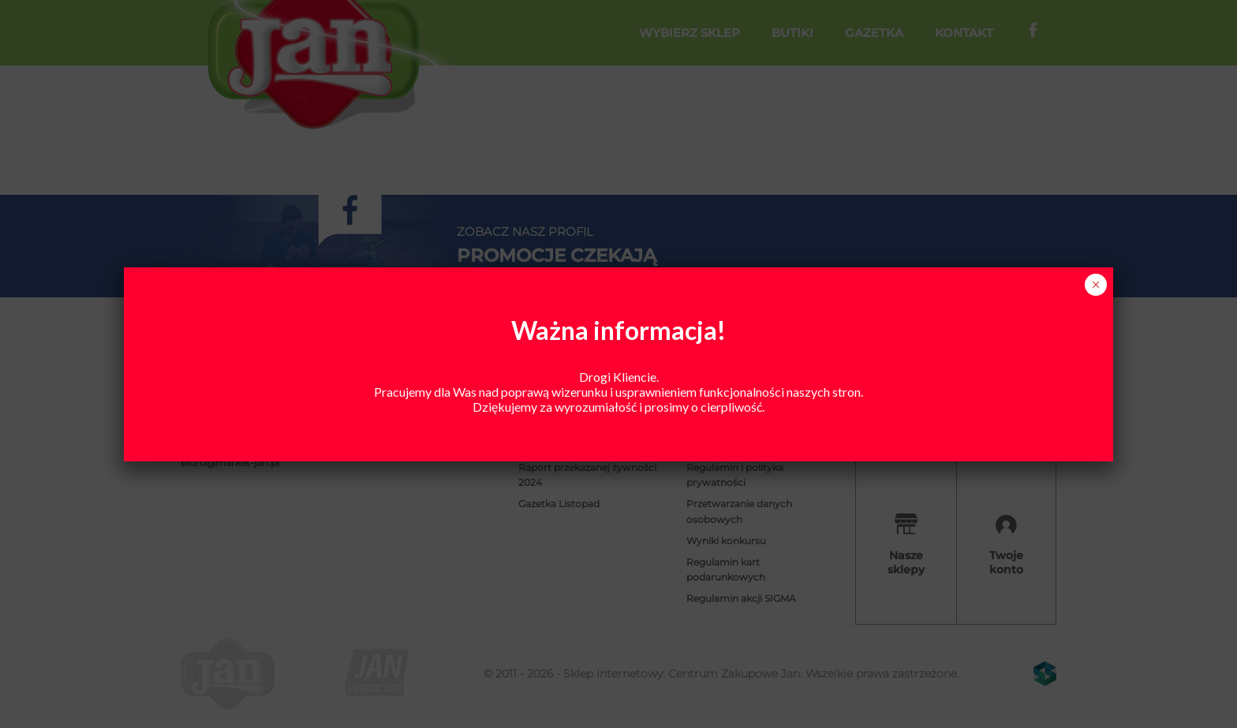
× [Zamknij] (1096, 284)
